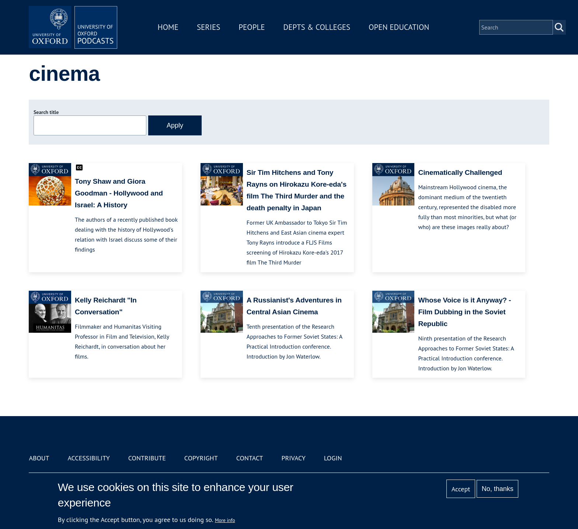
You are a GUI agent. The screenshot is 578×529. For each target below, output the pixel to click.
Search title (46, 112)
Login (333, 458)
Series (208, 27)
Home (168, 27)
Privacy (294, 458)
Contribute (147, 458)
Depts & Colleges (317, 27)
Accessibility (88, 458)
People (251, 27)
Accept (461, 489)
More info (225, 520)
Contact (249, 458)
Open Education (399, 27)
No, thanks (497, 488)
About (39, 458)
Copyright (201, 458)
